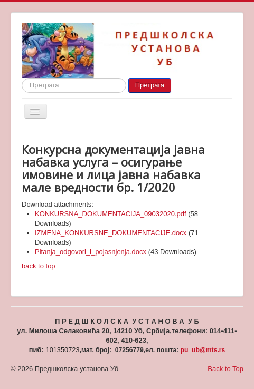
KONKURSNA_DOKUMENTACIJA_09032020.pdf (110, 214)
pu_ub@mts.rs (202, 350)
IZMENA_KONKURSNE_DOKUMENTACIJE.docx (110, 233)
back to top (38, 266)
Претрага (149, 85)
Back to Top (225, 369)
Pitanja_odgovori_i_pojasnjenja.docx (90, 252)
